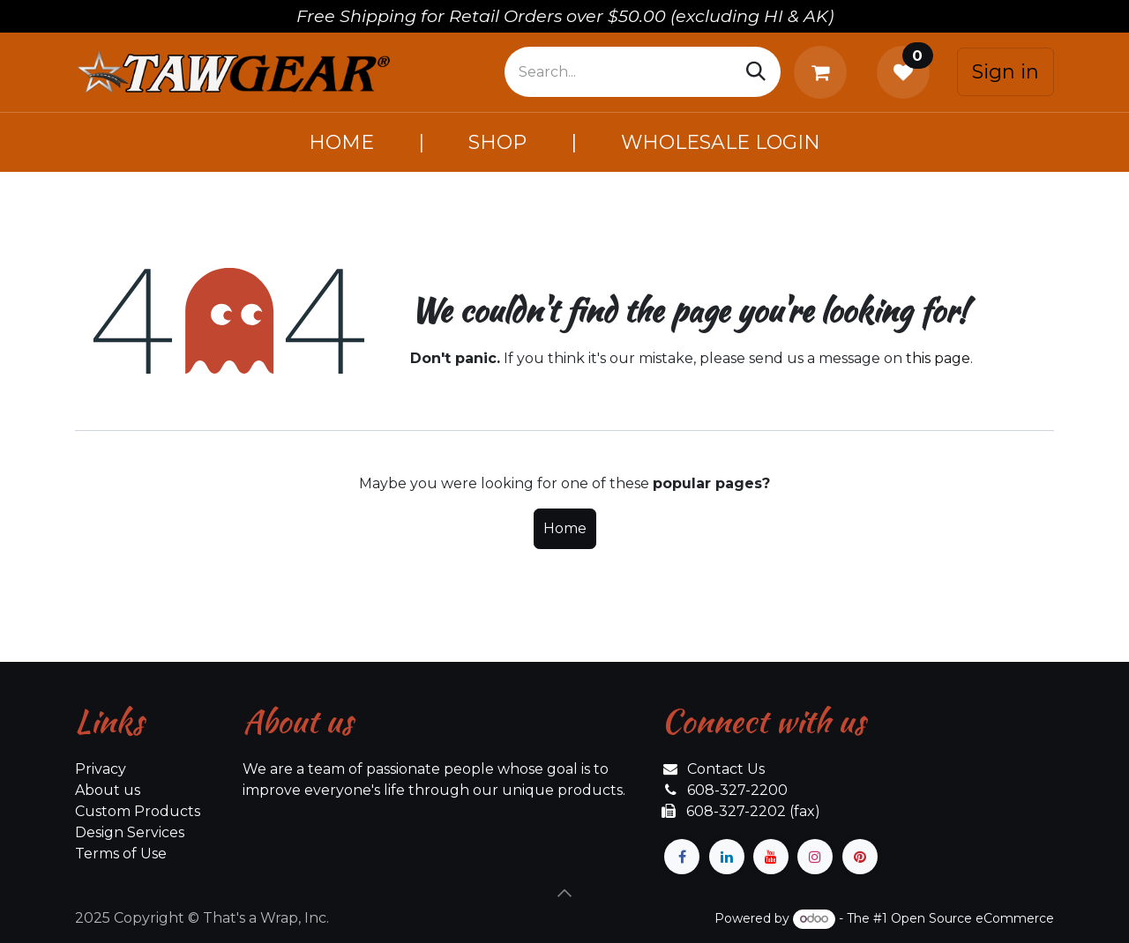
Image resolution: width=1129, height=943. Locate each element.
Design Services (129, 832)
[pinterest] (860, 856)
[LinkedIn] (726, 856)
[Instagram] (815, 856)
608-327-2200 (737, 790)
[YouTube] (771, 856)
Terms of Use (121, 853)
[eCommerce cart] (824, 72)
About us (107, 790)
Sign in (1005, 72)
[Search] (756, 72)
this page (938, 358)
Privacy (100, 769)
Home (565, 528)
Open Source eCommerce (972, 918)
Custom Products (137, 811)
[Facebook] (681, 856)
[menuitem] (341, 142)
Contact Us (726, 769)
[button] (564, 893)
